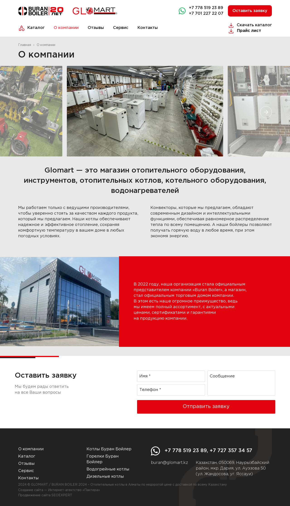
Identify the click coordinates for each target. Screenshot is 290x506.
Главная (24, 45)
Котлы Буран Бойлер (109, 449)
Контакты (147, 28)
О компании (66, 28)
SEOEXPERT (61, 495)
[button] (24, 112)
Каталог (36, 28)
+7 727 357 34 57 (231, 450)
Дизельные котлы (105, 476)
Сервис (120, 28)
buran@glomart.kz (169, 463)
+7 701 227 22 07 (206, 13)
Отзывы (96, 28)
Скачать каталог (254, 25)
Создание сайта (30, 490)
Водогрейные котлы (108, 469)
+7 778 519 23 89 (206, 8)
